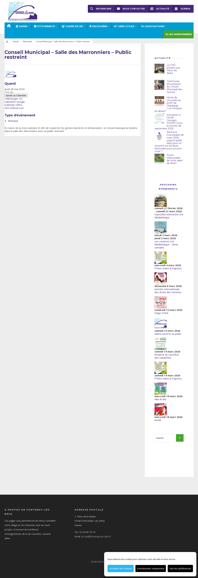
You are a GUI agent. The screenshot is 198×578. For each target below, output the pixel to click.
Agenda (181, 9)
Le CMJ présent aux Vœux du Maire (173, 69)
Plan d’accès (99, 561)
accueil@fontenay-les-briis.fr (96, 536)
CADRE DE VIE (72, 26)
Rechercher (99, 9)
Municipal (27, 41)
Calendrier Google (15, 101)
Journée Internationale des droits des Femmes (167, 290)
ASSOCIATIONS (152, 26)
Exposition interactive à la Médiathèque (168, 216)
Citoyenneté (44, 26)
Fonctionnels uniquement (150, 568)
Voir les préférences (180, 568)
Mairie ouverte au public (167, 333)
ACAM (157, 420)
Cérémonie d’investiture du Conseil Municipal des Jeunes (174, 87)
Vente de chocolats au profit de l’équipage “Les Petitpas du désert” (168, 104)
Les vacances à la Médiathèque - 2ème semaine (166, 244)
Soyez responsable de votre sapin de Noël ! (175, 159)
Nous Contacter (130, 9)
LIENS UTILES (124, 26)
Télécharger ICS (13, 98)
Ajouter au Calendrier (16, 95)
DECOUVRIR (98, 26)
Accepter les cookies (120, 568)
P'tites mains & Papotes (168, 268)
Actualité (158, 9)
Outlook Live (17, 108)
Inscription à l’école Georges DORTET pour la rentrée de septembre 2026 (168, 121)
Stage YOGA (161, 313)
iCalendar (10, 104)
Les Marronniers (178, 34)
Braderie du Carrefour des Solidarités (166, 356)
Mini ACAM (160, 399)
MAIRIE (21, 26)
